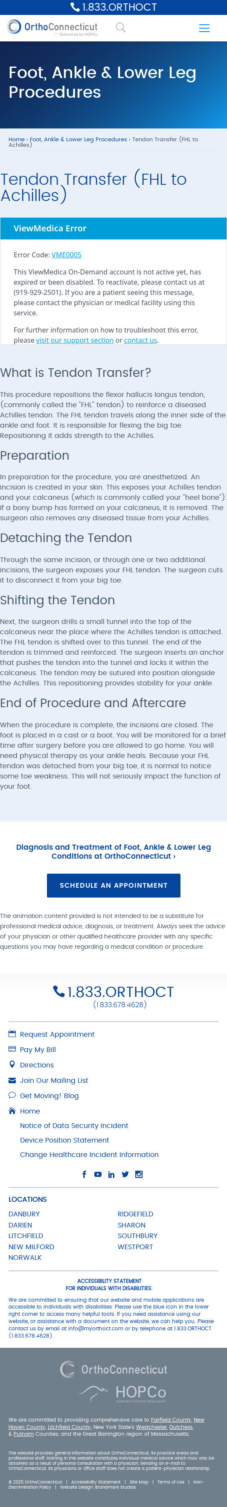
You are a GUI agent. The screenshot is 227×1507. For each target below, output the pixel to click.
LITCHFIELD (26, 1236)
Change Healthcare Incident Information (89, 1154)
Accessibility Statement (96, 1482)
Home (17, 140)
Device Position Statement (64, 1140)
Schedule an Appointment (114, 885)
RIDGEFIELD (135, 1214)
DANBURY (24, 1214)
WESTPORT (135, 1247)
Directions (31, 1065)
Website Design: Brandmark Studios (98, 1487)
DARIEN (20, 1225)
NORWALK (25, 1257)
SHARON (132, 1225)
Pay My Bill (32, 1049)
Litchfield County (69, 1426)
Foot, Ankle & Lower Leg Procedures (78, 140)
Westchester (151, 1426)
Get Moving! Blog (44, 1096)
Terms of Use (170, 1482)
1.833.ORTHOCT (119, 8)
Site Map (139, 1482)
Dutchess (180, 1426)
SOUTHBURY (137, 1236)
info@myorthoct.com (95, 1328)
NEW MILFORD (31, 1247)
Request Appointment (52, 1034)
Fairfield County (171, 1419)
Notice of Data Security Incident (74, 1125)
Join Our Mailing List (48, 1080)
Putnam (24, 1434)
